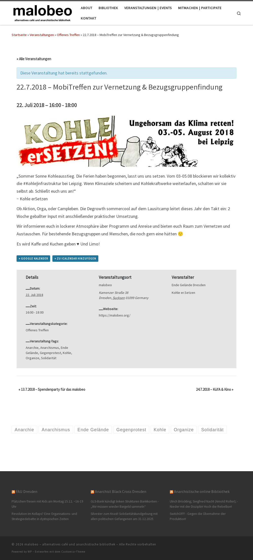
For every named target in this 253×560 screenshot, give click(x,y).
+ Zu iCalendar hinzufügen (75, 258)
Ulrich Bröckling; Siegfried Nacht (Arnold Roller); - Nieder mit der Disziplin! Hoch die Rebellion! (204, 504)
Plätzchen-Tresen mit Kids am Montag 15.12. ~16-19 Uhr (47, 504)
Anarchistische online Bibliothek (202, 491)
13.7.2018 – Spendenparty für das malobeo (52, 389)
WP (30, 551)
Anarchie (32, 347)
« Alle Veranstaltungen (34, 58)
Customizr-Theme (73, 551)
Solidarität (48, 358)
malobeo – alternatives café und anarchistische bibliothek (69, 544)
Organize (32, 358)
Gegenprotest (50, 353)
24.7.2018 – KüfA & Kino (214, 389)
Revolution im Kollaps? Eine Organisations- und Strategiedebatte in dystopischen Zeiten (44, 516)
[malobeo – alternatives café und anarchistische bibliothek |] (42, 12)
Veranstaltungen (42, 35)
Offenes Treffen (68, 35)
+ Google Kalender (33, 258)
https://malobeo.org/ (114, 315)
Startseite (19, 35)
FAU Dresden (26, 491)
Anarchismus (49, 347)
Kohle (67, 353)
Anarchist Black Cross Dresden (120, 491)
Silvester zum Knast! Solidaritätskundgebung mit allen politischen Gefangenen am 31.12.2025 (124, 516)
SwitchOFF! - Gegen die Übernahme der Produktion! (198, 516)
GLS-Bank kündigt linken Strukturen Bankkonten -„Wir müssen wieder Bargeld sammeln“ (125, 504)
